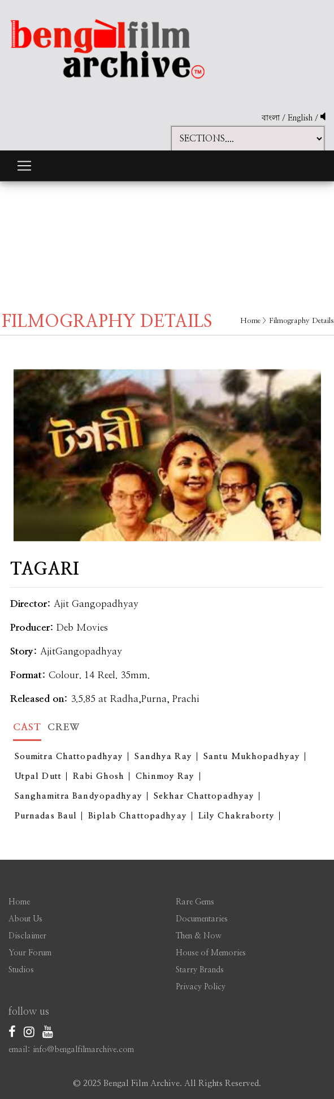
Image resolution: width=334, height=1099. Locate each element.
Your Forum (29, 953)
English (301, 118)
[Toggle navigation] (24, 165)
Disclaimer (27, 936)
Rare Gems (195, 902)
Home (250, 321)
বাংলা (271, 118)
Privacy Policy (200, 987)
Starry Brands (200, 970)
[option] (167, 446)
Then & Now (199, 936)
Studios (21, 970)
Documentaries (202, 919)
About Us (25, 919)
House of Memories (211, 953)
